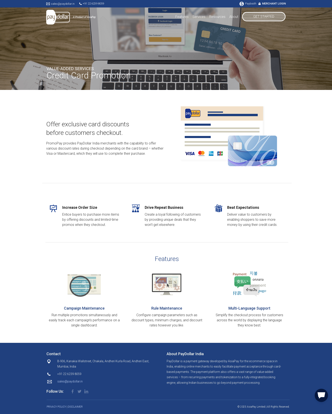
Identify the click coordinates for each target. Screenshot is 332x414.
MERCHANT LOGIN (274, 3)
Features (182, 17)
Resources (217, 17)
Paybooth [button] (248, 3)
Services (198, 17)
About (233, 17)
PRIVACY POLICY (56, 406)
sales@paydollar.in (63, 3)
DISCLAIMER (75, 406)
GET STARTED (263, 16)
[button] (321, 395)
